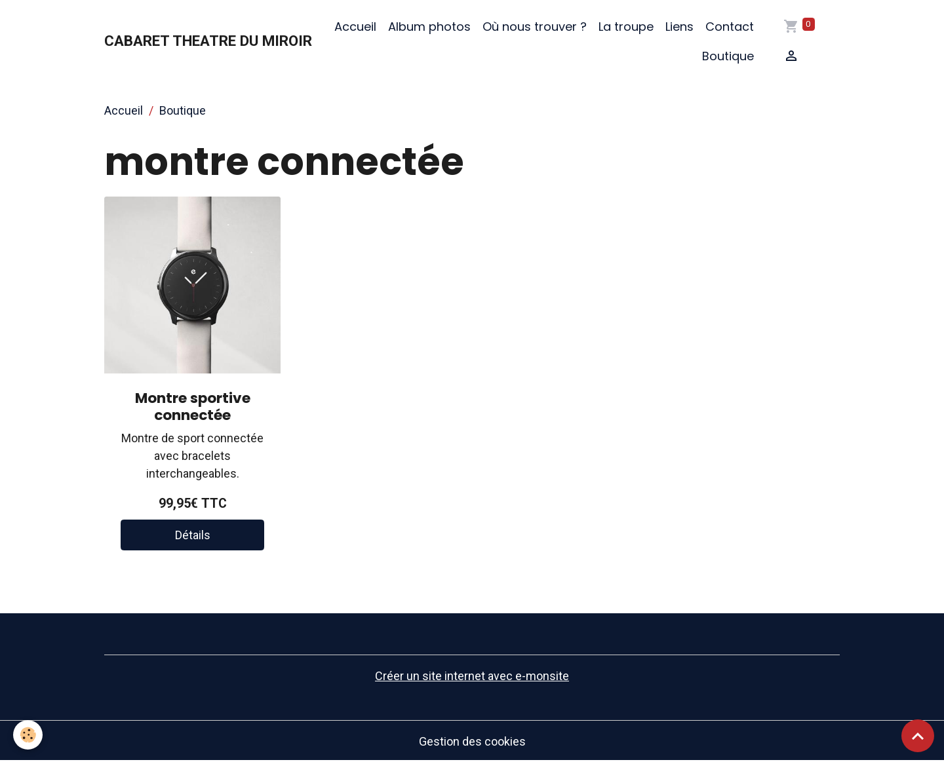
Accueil (355, 26)
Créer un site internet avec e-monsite (472, 676)
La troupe (626, 26)
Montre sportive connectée (192, 406)
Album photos (429, 26)
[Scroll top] (917, 735)
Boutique (728, 56)
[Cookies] (28, 735)
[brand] (208, 41)
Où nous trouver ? (534, 26)
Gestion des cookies (472, 741)
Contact (729, 26)
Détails (192, 535)
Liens (679, 26)
